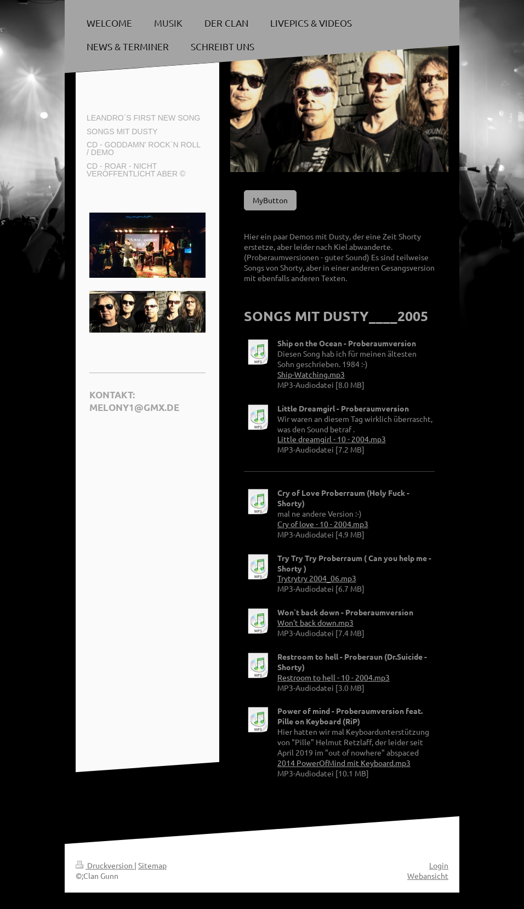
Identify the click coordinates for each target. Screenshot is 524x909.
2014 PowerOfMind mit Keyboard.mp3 (344, 763)
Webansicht (427, 876)
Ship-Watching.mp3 (311, 374)
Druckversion (105, 865)
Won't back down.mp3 (315, 622)
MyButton (270, 200)
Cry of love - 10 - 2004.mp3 (322, 524)
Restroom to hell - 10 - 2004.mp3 (333, 677)
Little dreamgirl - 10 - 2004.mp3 (331, 439)
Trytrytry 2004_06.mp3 (316, 578)
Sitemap (152, 865)
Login (438, 865)
